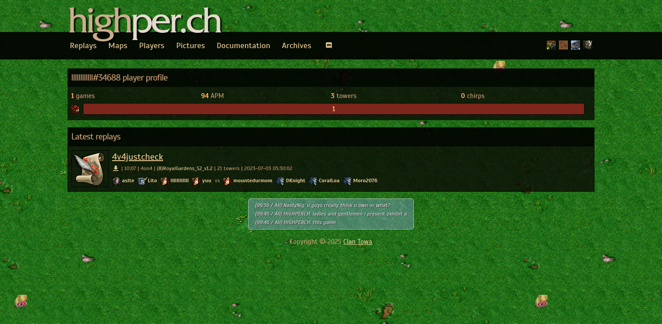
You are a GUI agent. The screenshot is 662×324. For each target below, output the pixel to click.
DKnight (295, 180)
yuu (206, 180)
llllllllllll (180, 180)
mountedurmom (252, 180)
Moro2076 (365, 180)
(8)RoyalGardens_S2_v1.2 (185, 168)
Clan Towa (357, 242)
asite (128, 180)
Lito (152, 180)
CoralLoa (329, 180)
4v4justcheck (137, 156)
